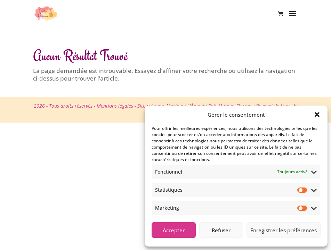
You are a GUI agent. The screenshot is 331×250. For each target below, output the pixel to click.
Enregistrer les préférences (283, 230)
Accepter (174, 230)
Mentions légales (115, 105)
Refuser (221, 230)
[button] (317, 114)
